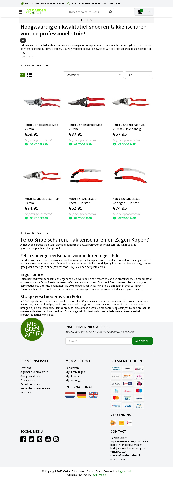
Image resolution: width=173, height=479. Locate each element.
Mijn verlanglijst (74, 380)
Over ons (25, 367)
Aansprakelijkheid (30, 376)
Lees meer (26, 56)
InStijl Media (99, 474)
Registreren (72, 367)
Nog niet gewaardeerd (38, 140)
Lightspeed (124, 471)
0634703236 (117, 459)
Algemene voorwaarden (34, 372)
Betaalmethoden (30, 384)
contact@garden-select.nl (125, 455)
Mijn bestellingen (75, 372)
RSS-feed (25, 392)
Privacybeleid (27, 380)
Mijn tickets (72, 376)
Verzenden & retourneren (35, 388)
